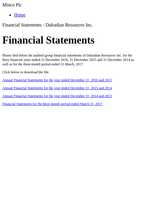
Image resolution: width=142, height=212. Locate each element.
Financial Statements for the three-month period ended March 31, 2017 (52, 104)
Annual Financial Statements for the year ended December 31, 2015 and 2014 (57, 88)
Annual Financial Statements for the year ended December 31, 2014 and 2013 (57, 96)
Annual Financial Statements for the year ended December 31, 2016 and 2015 (57, 80)
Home (20, 14)
